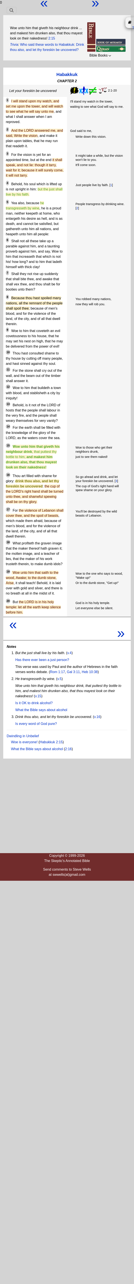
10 (8, 352)
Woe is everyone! (24, 742)
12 (8, 386)
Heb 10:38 (90, 672)
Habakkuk (67, 74)
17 (8, 509)
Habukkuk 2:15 (51, 742)
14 (8, 426)
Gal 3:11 (73, 672)
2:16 (68, 749)
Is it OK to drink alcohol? (34, 703)
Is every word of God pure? (36, 724)
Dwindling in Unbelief (23, 736)
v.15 (38, 696)
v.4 (69, 653)
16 (8, 474)
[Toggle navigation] (11, 10)
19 (8, 571)
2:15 (51, 38)
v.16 (97, 717)
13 (8, 404)
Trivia (14, 44)
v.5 (59, 679)
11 (8, 369)
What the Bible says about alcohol (41, 710)
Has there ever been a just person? (42, 660)
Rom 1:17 (57, 672)
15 (8, 445)
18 (8, 542)
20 (8, 600)
